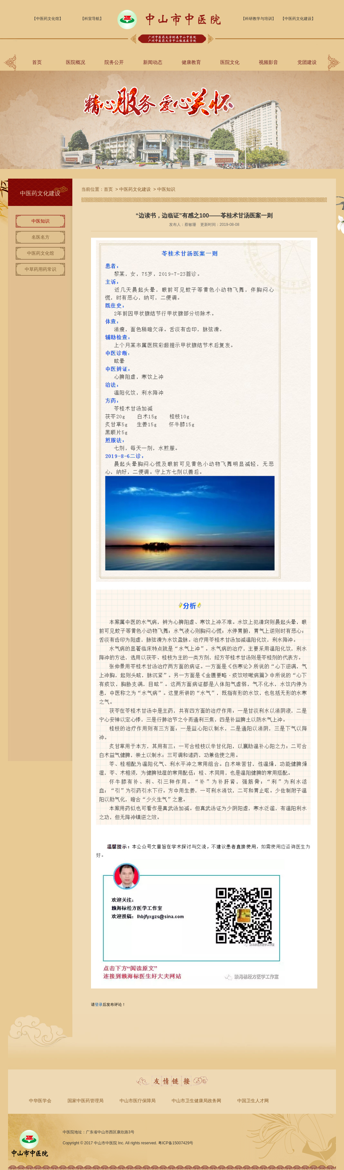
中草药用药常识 (40, 269)
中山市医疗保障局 (138, 1100)
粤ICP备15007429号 (175, 1143)
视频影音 (268, 62)
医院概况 (75, 62)
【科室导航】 (92, 18)
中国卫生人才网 (253, 1100)
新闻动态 (152, 62)
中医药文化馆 (40, 253)
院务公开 (114, 62)
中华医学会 (40, 1100)
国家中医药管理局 (86, 1100)
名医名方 (41, 237)
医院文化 (230, 62)
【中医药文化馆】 (47, 18)
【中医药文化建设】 (298, 18)
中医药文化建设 (135, 189)
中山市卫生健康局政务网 (196, 1100)
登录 (99, 1004)
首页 (37, 62)
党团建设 (307, 62)
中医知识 (41, 221)
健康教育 (191, 62)
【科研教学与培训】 (258, 18)
